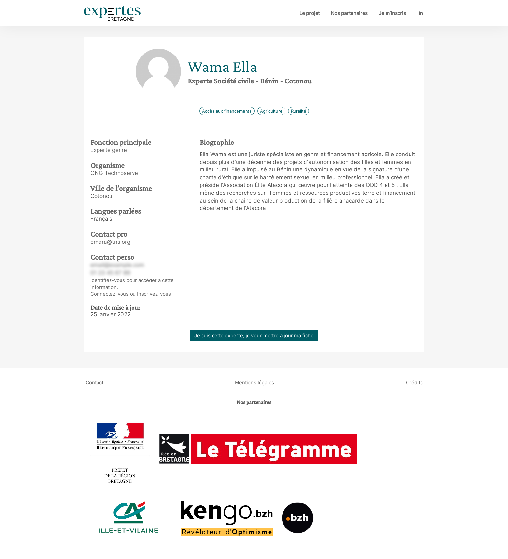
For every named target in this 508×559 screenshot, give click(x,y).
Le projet (309, 13)
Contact (94, 382)
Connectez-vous (109, 294)
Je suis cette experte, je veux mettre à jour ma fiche (254, 335)
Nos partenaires (349, 13)
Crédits (414, 382)
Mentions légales (254, 382)
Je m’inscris (392, 13)
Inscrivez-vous (154, 294)
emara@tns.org (110, 242)
